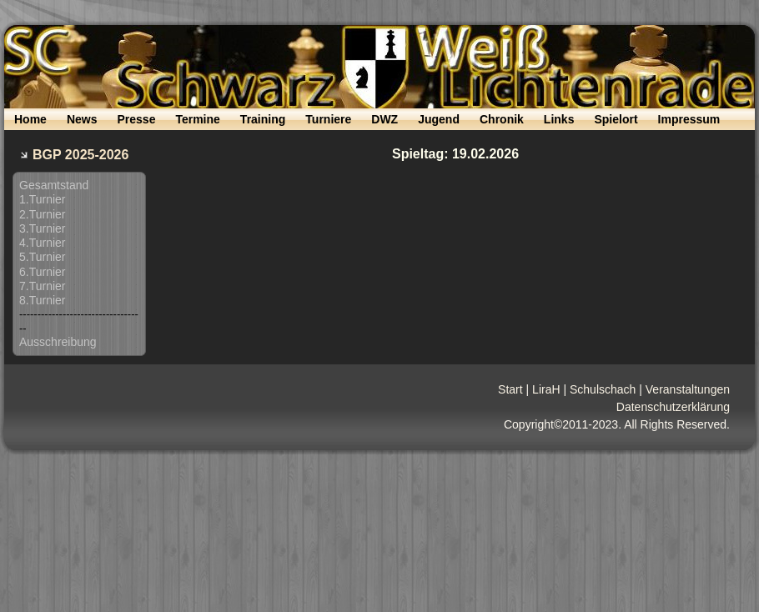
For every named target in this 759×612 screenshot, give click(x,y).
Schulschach (603, 389)
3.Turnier (42, 228)
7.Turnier (42, 286)
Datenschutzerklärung (673, 407)
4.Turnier (42, 242)
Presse (136, 119)
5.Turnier (42, 256)
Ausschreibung (58, 342)
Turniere (328, 119)
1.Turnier (42, 199)
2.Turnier (42, 214)
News (82, 119)
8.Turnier (42, 300)
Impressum (689, 119)
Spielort (615, 119)
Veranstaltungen (688, 389)
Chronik (502, 119)
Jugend (439, 119)
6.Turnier (42, 271)
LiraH (546, 389)
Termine (197, 119)
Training (262, 119)
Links (559, 119)
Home (30, 119)
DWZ (384, 119)
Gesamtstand (53, 185)
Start (510, 389)
